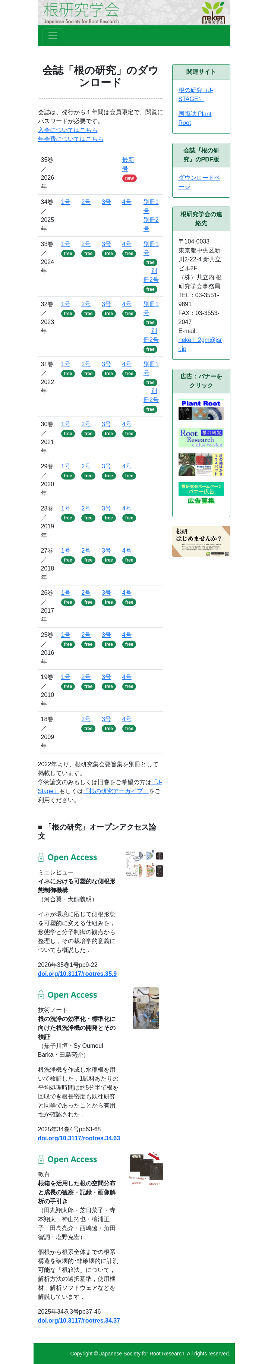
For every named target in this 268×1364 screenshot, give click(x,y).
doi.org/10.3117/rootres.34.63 (79, 1138)
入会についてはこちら (68, 130)
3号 (106, 202)
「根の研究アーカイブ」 (116, 791)
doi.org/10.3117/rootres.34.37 (79, 1320)
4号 (127, 202)
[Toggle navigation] (52, 35)
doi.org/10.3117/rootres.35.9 (77, 974)
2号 (86, 202)
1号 (65, 202)
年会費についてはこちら (71, 139)
